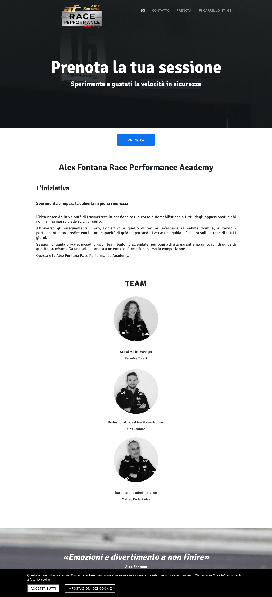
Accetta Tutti (43, 588)
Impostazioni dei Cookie (90, 588)
